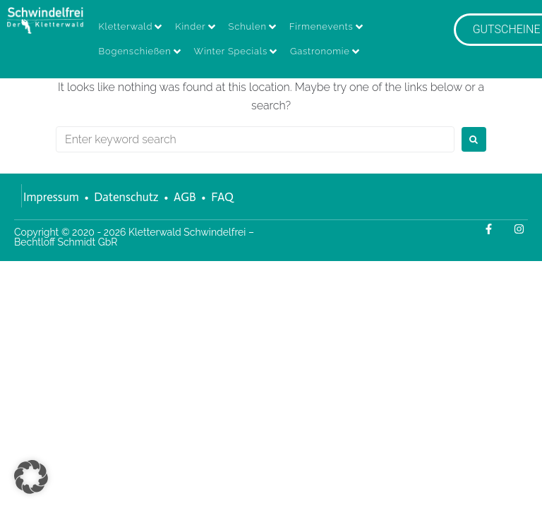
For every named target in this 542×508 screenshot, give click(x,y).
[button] (31, 477)
